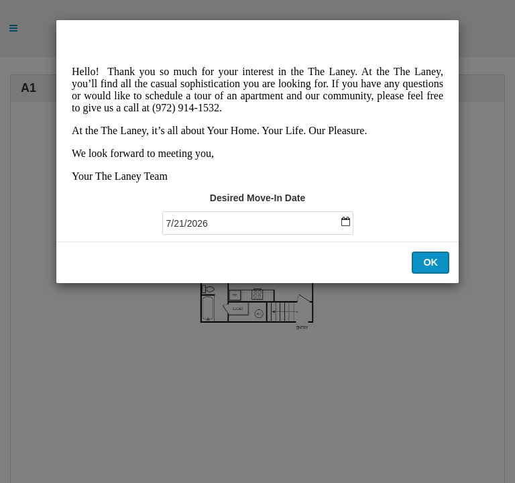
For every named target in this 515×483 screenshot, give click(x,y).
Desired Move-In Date (257, 198)
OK (430, 262)
